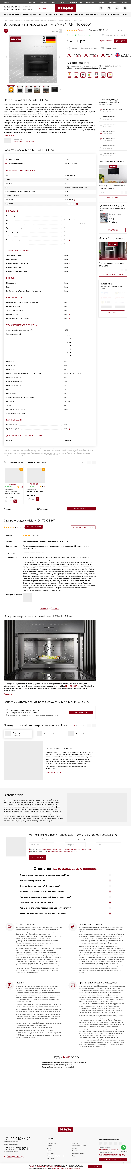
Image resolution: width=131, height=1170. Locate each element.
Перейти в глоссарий (53, 770)
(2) (44, 486)
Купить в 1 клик (106, 41)
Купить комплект (81, 507)
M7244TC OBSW (71, 684)
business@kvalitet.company (112, 1155)
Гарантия (102, 2)
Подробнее (113, 230)
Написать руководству (112, 1159)
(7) (22, 486)
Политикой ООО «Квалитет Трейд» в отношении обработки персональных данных (66, 847)
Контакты (124, 2)
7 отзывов (81, 30)
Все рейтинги (112, 197)
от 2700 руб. (76, 56)
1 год (108, 56)
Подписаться (113, 843)
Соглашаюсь (95, 1167)
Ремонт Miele (76, 1151)
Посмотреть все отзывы (83, 526)
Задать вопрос (81, 710)
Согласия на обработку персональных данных (62, 849)
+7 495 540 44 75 (12, 7)
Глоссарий (50, 1153)
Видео (74, 1156)
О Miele (49, 1146)
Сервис (74, 1148)
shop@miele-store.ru (108, 1150)
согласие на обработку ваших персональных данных (45, 1166)
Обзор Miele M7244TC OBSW (23, 141)
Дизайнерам (43, 2)
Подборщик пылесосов (55, 1156)
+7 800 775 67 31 (12, 9)
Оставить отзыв (13, 526)
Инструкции (113, 2)
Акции (53, 2)
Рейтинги (62, 2)
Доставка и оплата (76, 2)
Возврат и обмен (78, 1153)
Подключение (90, 2)
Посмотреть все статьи (113, 275)
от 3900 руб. (93, 56)
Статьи (49, 1151)
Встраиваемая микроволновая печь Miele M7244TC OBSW (46, 539)
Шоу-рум (32, 2)
